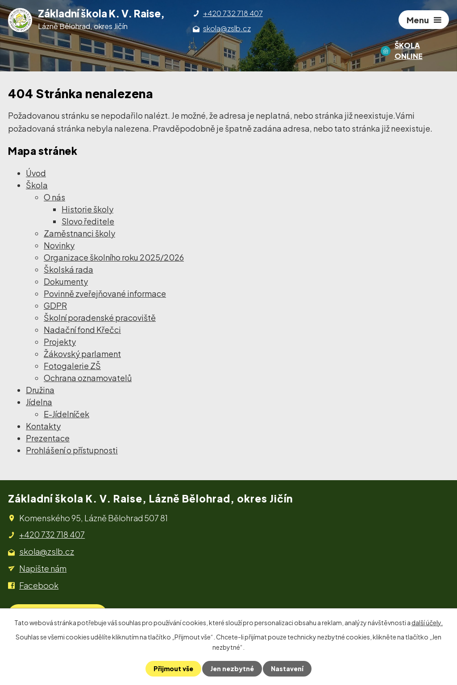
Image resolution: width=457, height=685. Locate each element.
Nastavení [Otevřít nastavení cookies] (287, 668)
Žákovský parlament (82, 354)
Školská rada (68, 269)
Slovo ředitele (88, 221)
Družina (40, 390)
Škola (37, 185)
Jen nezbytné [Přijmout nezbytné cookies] (232, 668)
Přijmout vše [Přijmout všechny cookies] (173, 668)
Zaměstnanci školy (79, 233)
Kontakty (43, 426)
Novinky (59, 245)
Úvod (36, 173)
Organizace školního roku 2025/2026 (114, 257)
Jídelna (39, 402)
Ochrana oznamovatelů (88, 378)
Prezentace (48, 438)
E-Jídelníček (66, 414)
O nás (54, 197)
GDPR (55, 305)
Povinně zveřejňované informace (105, 293)
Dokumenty (66, 281)
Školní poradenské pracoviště (100, 317)
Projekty (60, 341)
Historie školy (87, 209)
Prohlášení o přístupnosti (72, 450)
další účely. (427, 623)
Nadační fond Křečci (82, 329)
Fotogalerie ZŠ (72, 366)
